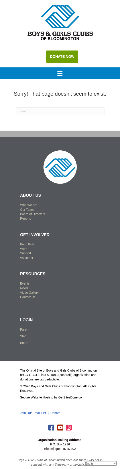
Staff (23, 336)
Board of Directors (32, 214)
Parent (24, 329)
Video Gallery (29, 292)
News (24, 288)
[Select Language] (100, 463)
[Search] (60, 111)
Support (25, 253)
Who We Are (28, 205)
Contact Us (27, 297)
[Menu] (59, 74)
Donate (55, 413)
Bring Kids (27, 244)
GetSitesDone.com (71, 397)
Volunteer (26, 258)
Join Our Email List (33, 413)
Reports (25, 218)
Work (23, 249)
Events (25, 283)
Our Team (27, 209)
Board (24, 343)
